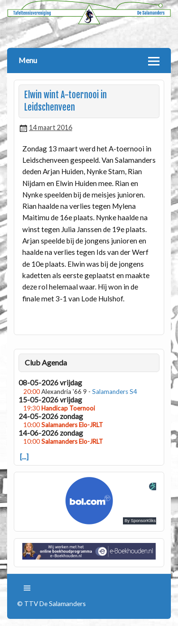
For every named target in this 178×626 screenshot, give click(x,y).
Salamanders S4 (114, 391)
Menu (28, 60)
